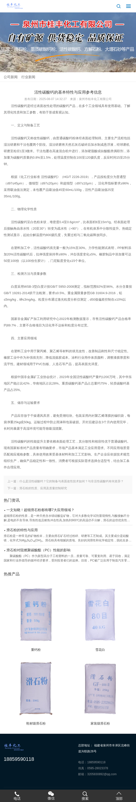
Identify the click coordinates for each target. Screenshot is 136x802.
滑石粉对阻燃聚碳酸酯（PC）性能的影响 (38, 550)
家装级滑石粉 (100, 723)
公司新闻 (11, 77)
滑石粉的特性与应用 (22, 530)
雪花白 (100, 650)
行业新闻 (28, 77)
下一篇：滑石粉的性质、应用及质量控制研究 (37, 488)
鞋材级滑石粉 (36, 723)
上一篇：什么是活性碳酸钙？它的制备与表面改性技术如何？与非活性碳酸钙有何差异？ (65, 481)
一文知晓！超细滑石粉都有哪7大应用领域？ (40, 510)
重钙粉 (36, 650)
